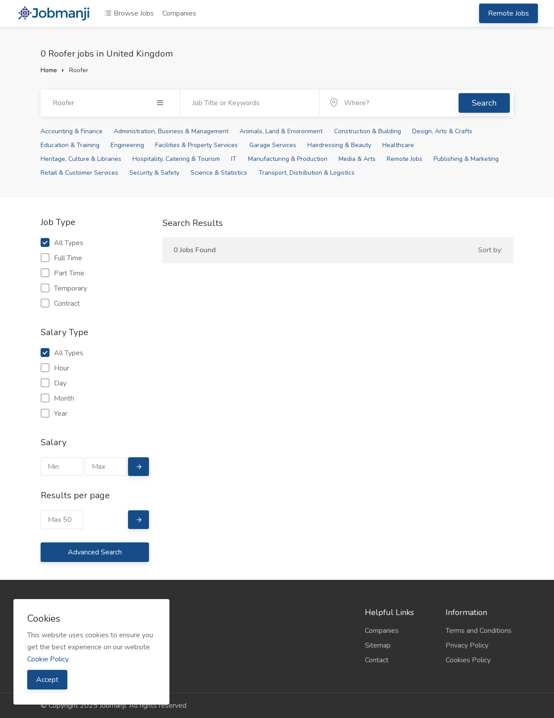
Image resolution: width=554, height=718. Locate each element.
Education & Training (70, 145)
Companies (179, 13)
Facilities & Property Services (196, 145)
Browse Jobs (129, 13)
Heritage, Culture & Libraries (81, 159)
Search (484, 103)
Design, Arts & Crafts (442, 131)
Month (57, 398)
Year (54, 413)
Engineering (127, 145)
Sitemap (378, 645)
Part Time (62, 273)
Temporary (64, 288)
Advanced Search (95, 552)
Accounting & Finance (72, 131)
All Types (62, 243)
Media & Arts (357, 159)
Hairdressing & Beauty (339, 145)
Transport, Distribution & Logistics (307, 172)
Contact (377, 660)
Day (53, 383)
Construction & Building (367, 131)
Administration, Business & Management (171, 131)
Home (49, 70)
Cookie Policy (48, 659)
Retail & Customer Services (79, 172)
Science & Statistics (218, 172)
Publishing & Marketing (466, 159)
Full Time (61, 258)
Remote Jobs (508, 13)
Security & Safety (154, 172)
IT (233, 159)
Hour (55, 368)
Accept (47, 680)
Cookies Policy (468, 660)
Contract (60, 303)
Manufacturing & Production (287, 159)
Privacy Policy (467, 645)
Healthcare (398, 145)
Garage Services (272, 145)
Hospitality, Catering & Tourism (176, 159)
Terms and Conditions (479, 631)
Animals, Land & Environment (281, 131)
